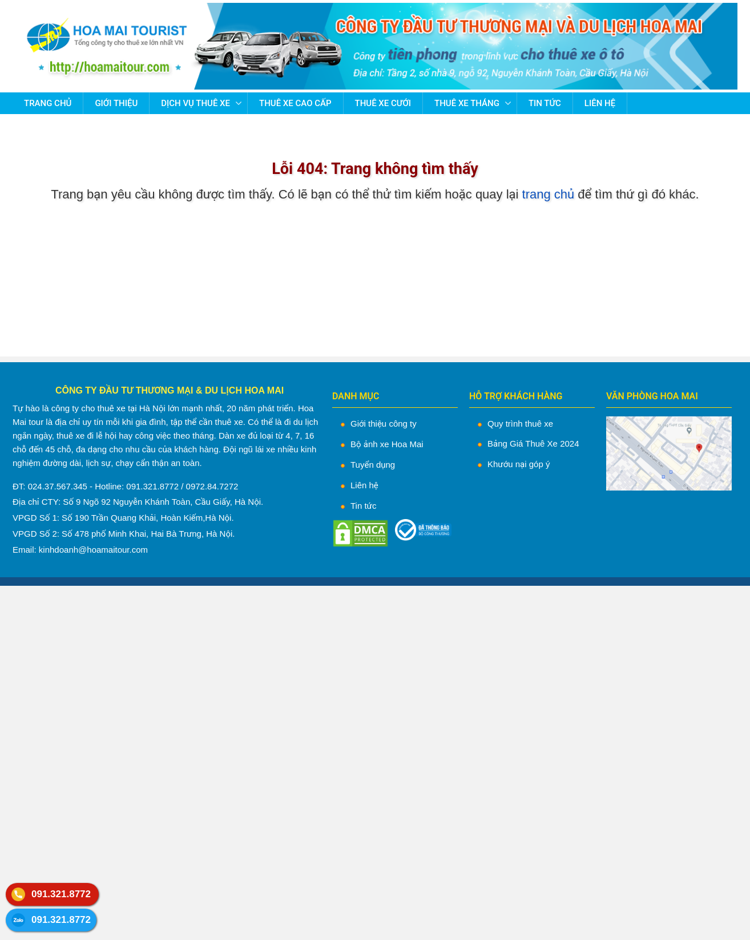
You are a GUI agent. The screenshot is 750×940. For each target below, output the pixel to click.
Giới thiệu (116, 103)
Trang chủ (47, 103)
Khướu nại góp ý (518, 464)
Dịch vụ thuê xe (195, 103)
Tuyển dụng (372, 464)
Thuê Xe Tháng (466, 103)
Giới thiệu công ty (383, 423)
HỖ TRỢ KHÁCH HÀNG (515, 396)
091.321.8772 (61, 894)
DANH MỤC (356, 396)
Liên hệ (599, 103)
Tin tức (545, 103)
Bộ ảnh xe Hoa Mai (387, 444)
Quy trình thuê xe (520, 423)
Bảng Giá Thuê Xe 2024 (533, 443)
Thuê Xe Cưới (383, 103)
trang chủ (548, 194)
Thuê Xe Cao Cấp (295, 103)
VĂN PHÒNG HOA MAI (652, 396)
